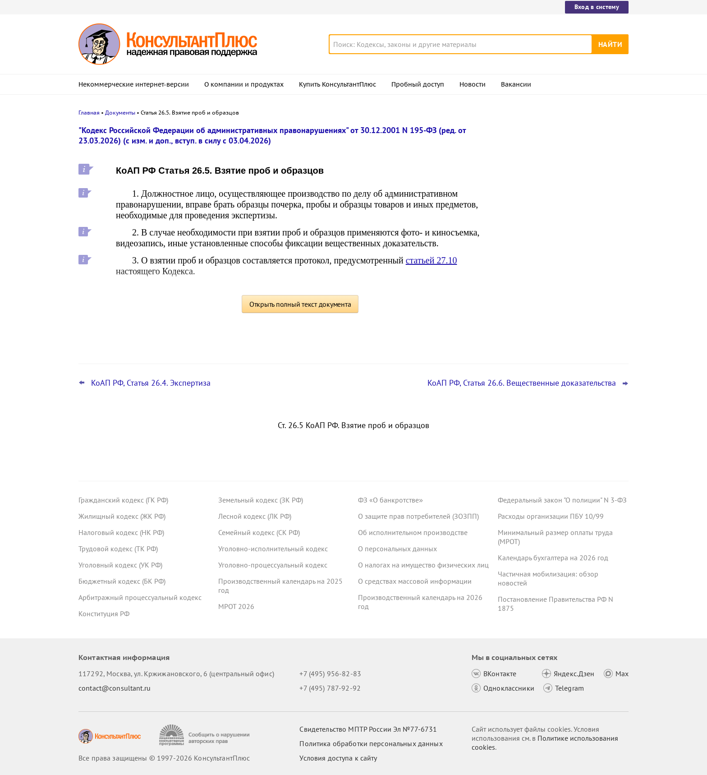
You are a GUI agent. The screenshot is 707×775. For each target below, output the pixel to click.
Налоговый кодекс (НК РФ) (121, 532)
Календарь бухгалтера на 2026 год (553, 557)
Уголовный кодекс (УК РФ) (120, 564)
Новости (472, 84)
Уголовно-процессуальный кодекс (272, 564)
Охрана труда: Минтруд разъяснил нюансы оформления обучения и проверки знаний (554, 306)
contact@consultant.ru (114, 687)
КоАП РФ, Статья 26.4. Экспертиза (151, 383)
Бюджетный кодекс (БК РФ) (121, 581)
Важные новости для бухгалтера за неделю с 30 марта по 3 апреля (556, 212)
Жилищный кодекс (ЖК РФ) (121, 516)
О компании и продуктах (244, 84)
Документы (120, 112)
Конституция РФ (103, 613)
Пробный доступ (417, 84)
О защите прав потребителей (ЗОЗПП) (418, 516)
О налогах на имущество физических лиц (423, 564)
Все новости (521, 335)
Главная (89, 112)
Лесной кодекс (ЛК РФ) (254, 516)
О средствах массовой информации (415, 581)
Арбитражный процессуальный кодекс (140, 597)
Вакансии (516, 84)
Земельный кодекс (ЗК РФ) (260, 499)
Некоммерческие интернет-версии (133, 84)
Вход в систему (596, 7)
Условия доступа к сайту (338, 757)
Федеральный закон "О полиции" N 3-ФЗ (562, 499)
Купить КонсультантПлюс (337, 84)
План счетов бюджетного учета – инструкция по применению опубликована (552, 257)
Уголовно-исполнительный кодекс (273, 548)
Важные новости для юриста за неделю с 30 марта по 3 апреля (550, 172)
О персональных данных (397, 548)
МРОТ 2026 (236, 606)
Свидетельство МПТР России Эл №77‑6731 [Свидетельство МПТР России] (368, 728)
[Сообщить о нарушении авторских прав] (205, 735)
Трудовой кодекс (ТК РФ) (118, 548)
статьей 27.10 (431, 260)
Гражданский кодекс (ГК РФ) (123, 499)
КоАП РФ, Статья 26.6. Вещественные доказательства (521, 383)
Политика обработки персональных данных (370, 743)
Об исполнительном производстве (413, 532)
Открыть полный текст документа (300, 304)
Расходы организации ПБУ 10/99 (551, 516)
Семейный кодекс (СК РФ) (259, 532)
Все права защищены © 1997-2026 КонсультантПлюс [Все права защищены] (164, 757)
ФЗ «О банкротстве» (390, 499)
